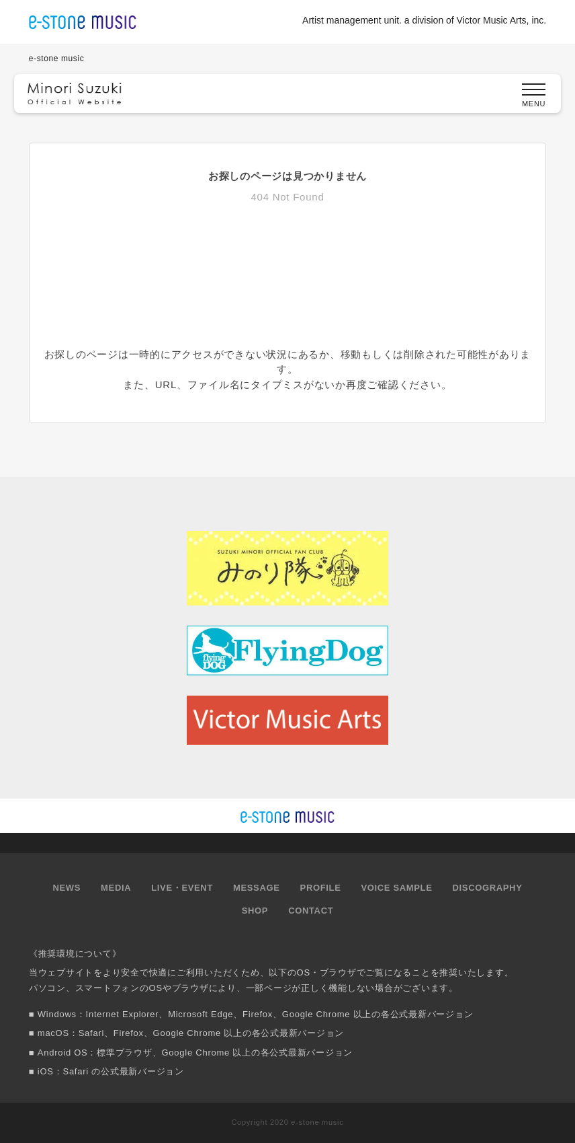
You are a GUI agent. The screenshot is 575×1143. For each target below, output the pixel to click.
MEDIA (116, 888)
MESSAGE (256, 888)
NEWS (67, 888)
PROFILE (320, 888)
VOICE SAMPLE (396, 888)
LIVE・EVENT (182, 888)
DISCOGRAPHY (488, 888)
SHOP (255, 911)
